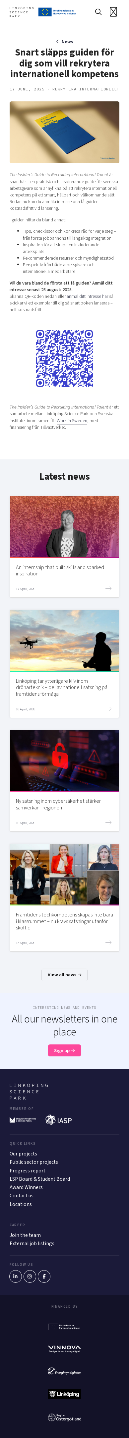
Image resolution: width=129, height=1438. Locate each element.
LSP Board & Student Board (40, 1179)
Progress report (27, 1170)
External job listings (32, 1243)
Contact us (21, 1195)
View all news (65, 974)
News (67, 41)
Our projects (23, 1153)
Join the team (25, 1235)
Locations (21, 1204)
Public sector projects (34, 1162)
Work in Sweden (72, 420)
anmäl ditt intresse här (87, 296)
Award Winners (26, 1187)
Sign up (64, 1050)
